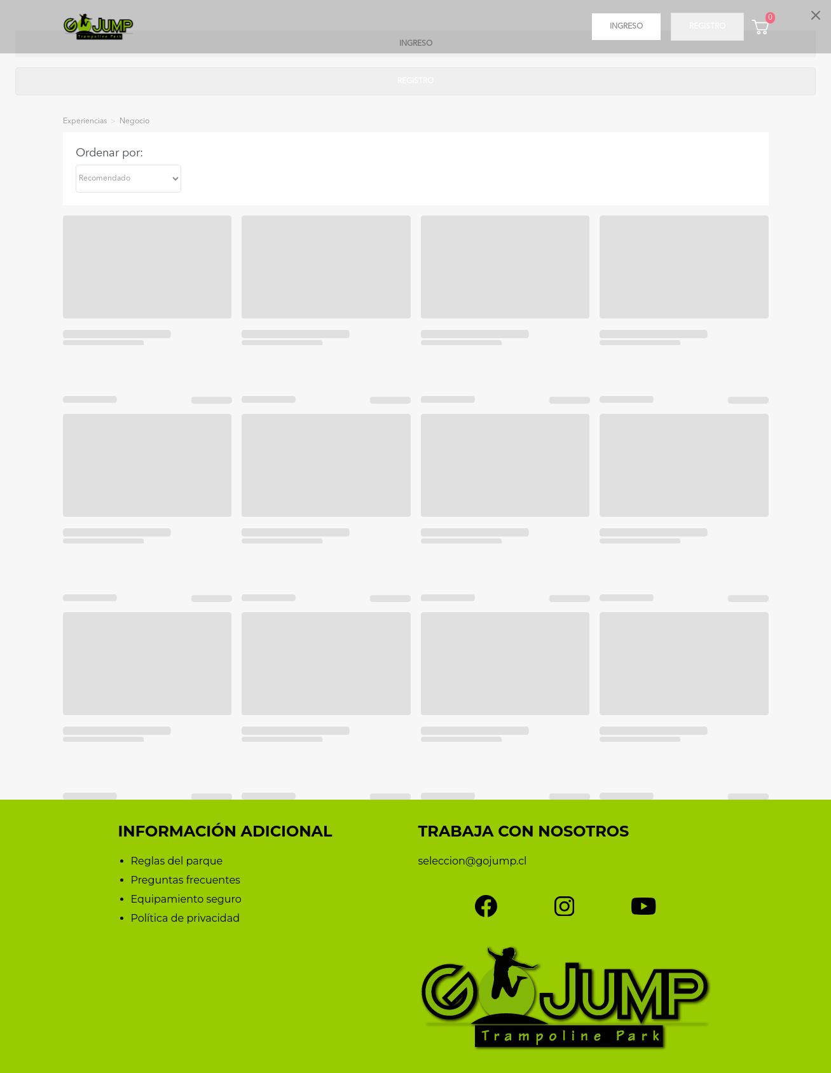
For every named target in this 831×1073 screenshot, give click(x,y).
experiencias (85, 121)
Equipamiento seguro (186, 899)
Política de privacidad (185, 918)
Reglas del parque (177, 861)
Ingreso (626, 27)
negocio (134, 121)
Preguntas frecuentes (185, 880)
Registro (707, 27)
